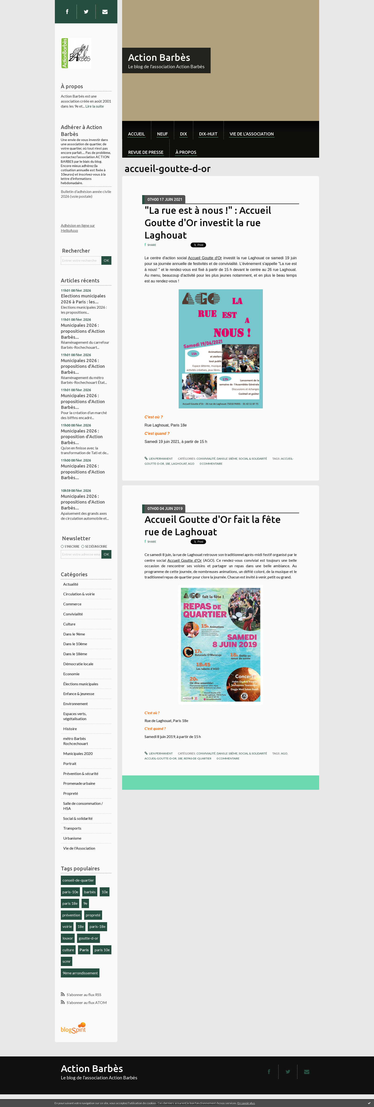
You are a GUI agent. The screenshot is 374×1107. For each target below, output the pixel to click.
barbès (90, 891)
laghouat (179, 463)
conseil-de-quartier (78, 880)
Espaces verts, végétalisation (74, 716)
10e (105, 891)
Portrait (69, 763)
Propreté (70, 793)
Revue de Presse (145, 152)
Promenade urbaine (79, 783)
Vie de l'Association (79, 848)
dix (183, 133)
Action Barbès (159, 57)
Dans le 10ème (75, 643)
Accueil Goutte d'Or (205, 258)
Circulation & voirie (79, 594)
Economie (71, 673)
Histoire (70, 728)
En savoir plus (246, 1103)
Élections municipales (80, 683)
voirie (67, 926)
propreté (93, 915)
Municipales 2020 (78, 753)
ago (191, 463)
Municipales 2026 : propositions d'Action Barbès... (83, 330)
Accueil (136, 133)
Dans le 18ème (75, 653)
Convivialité (73, 614)
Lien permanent (159, 458)
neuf (162, 133)
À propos (186, 152)
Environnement (75, 703)
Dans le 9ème (74, 634)
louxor (67, 938)
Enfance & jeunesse (78, 693)
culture (68, 949)
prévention (71, 915)
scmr (66, 961)
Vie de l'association (252, 133)
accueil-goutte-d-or (161, 758)
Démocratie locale (78, 663)
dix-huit (208, 133)
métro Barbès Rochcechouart (75, 741)
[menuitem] (136, 130)
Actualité (70, 584)
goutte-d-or (88, 938)
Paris (84, 949)
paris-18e (97, 926)
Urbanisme (72, 838)
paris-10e (70, 891)
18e (81, 926)
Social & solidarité (78, 818)
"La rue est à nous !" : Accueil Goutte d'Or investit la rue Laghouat (208, 222)
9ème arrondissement (80, 973)
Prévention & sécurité (80, 773)
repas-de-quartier (197, 758)
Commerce (72, 604)
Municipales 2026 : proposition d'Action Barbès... (82, 436)
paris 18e (70, 903)
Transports (72, 828)
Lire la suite (94, 106)
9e (85, 903)
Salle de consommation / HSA (83, 806)
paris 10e (102, 949)
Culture (69, 624)
